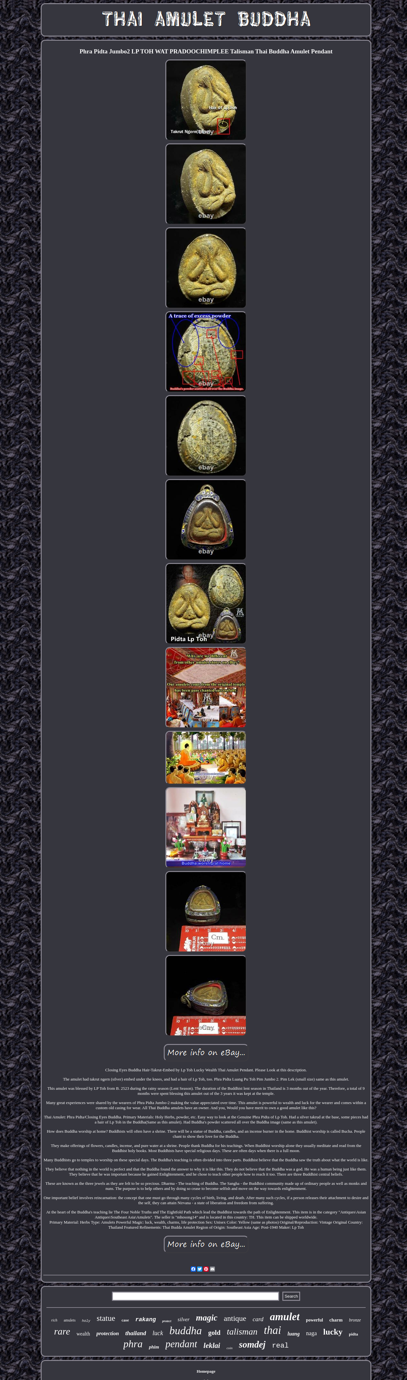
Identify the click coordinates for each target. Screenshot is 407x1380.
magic (206, 1317)
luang (293, 1333)
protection (107, 1333)
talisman (242, 1331)
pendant (181, 1343)
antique (235, 1318)
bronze (355, 1320)
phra (132, 1343)
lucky (332, 1331)
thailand (135, 1333)
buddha (185, 1330)
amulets (69, 1320)
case (125, 1320)
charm (336, 1319)
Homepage (206, 1371)
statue (106, 1318)
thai (272, 1330)
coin (229, 1348)
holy (86, 1321)
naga (311, 1333)
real (280, 1346)
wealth (83, 1333)
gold (214, 1332)
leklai (212, 1345)
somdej (252, 1344)
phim (154, 1346)
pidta (353, 1334)
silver (184, 1319)
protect (166, 1321)
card (258, 1319)
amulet (285, 1316)
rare (62, 1331)
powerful (314, 1320)
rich (54, 1320)
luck (157, 1332)
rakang (145, 1319)
